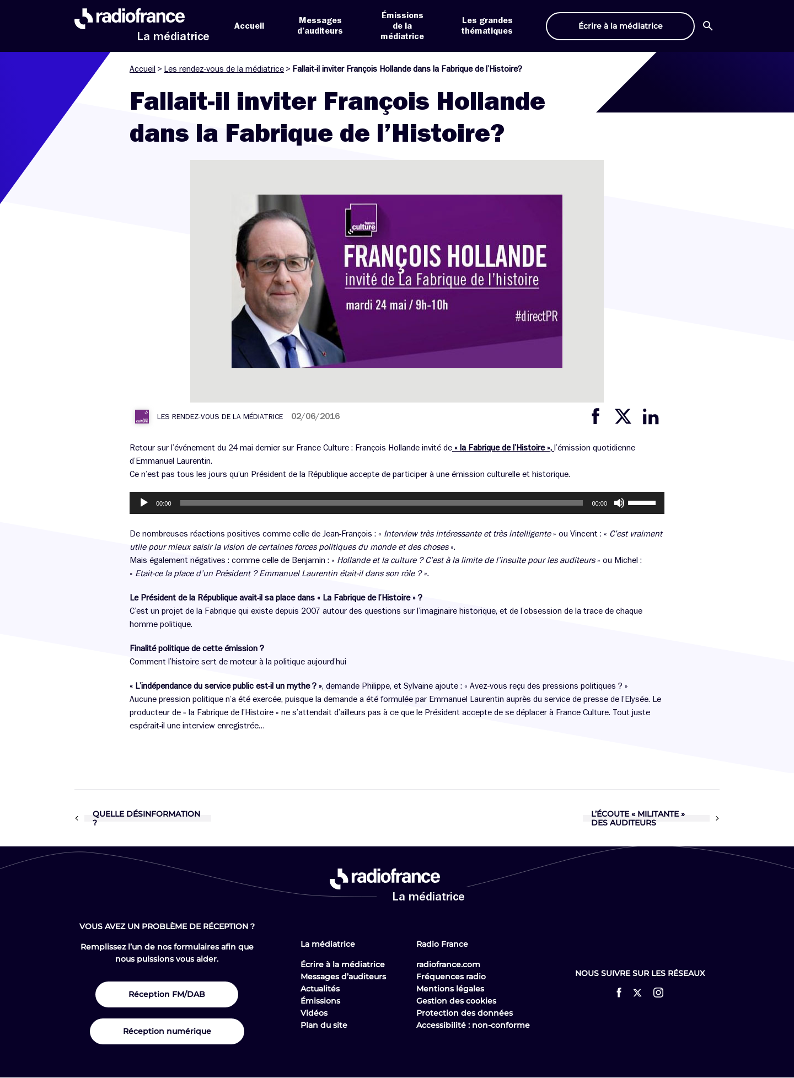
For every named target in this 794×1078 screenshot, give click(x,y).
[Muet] (619, 502)
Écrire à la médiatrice (343, 964)
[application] (397, 503)
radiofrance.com (448, 964)
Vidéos (314, 1013)
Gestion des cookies (456, 1001)
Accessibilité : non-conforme (473, 1025)
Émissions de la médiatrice (402, 26)
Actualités (320, 989)
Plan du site (324, 1025)
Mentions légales (450, 989)
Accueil (249, 26)
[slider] (381, 503)
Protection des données (464, 1013)
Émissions (320, 1001)
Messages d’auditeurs (343, 977)
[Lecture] (143, 502)
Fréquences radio (451, 977)
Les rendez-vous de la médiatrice (224, 69)
